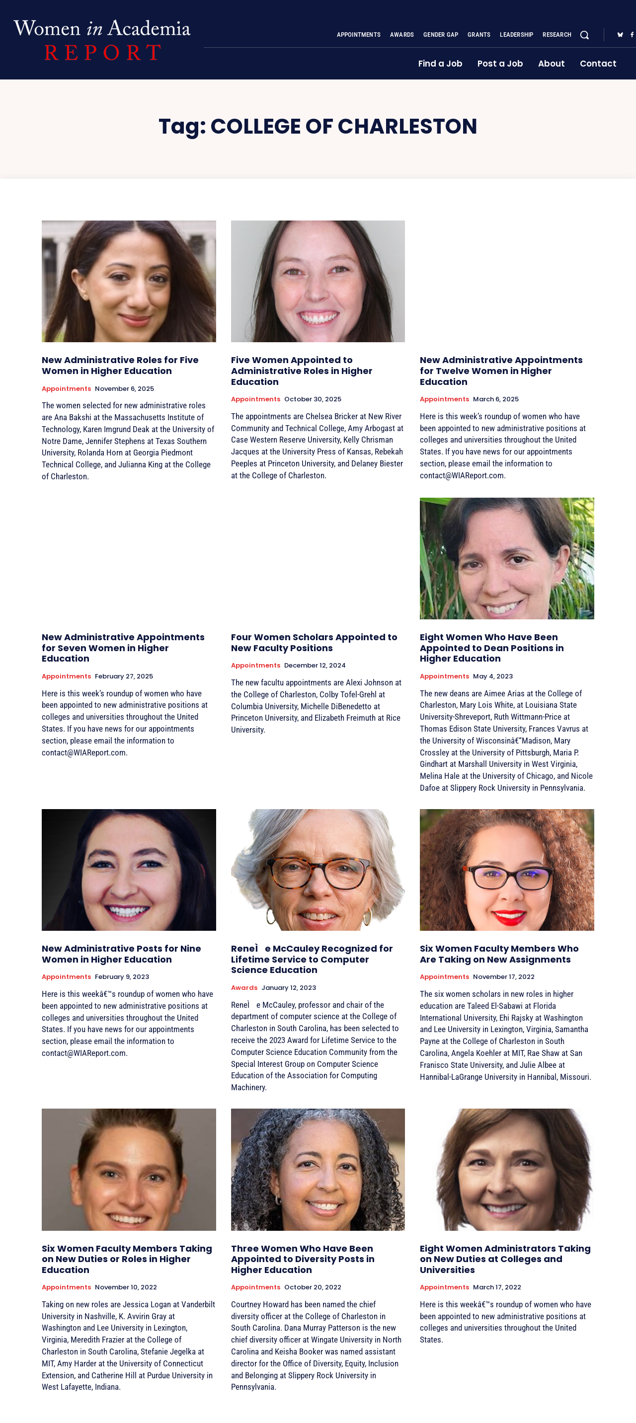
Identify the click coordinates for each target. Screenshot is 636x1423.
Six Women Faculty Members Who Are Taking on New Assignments (499, 954)
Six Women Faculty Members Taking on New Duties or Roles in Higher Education (127, 1259)
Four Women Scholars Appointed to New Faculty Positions (314, 642)
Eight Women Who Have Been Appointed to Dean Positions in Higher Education (492, 648)
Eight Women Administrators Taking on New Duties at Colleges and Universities (505, 1259)
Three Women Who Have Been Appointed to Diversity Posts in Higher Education (303, 1259)
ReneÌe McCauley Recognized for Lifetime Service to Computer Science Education (312, 959)
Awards (244, 988)
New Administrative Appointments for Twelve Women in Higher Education (501, 370)
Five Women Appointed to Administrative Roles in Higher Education (302, 370)
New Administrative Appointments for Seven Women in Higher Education (123, 648)
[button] (584, 35)
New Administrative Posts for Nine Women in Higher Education (121, 954)
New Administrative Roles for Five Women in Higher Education (120, 365)
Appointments (66, 389)
